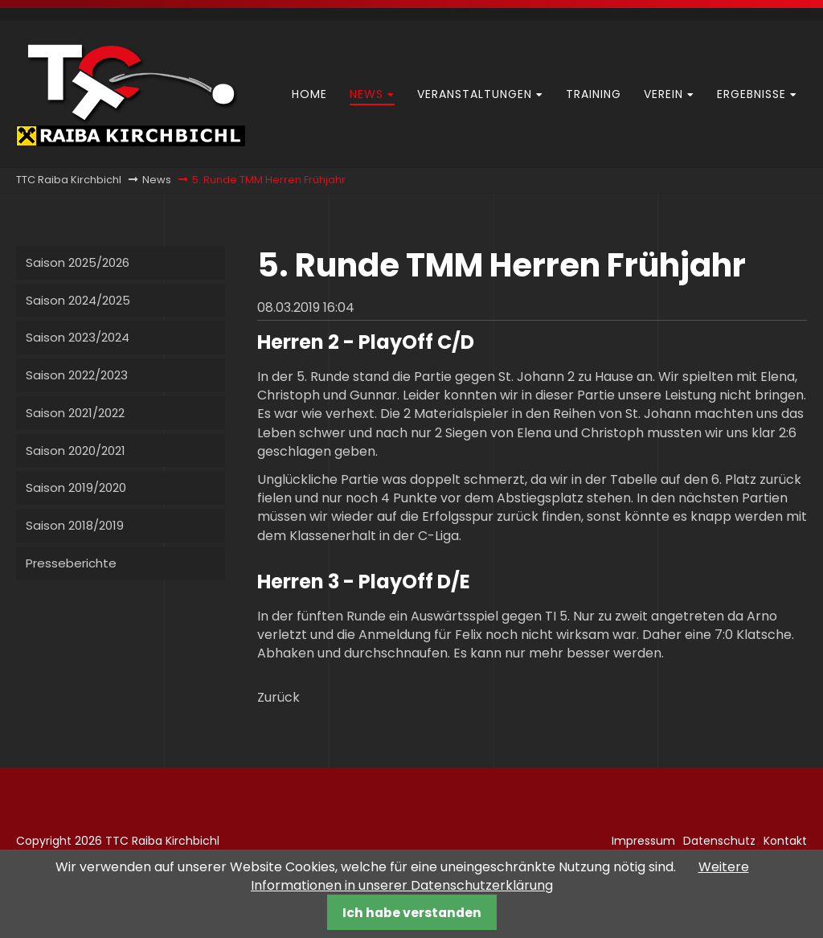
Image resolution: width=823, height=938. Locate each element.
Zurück (278, 697)
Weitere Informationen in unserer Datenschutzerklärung (500, 876)
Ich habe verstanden (411, 912)
